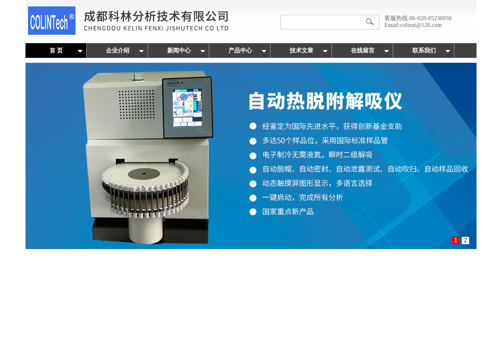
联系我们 (424, 50)
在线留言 (363, 50)
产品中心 (240, 50)
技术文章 (301, 50)
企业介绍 (117, 50)
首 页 (56, 50)
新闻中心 (179, 50)
